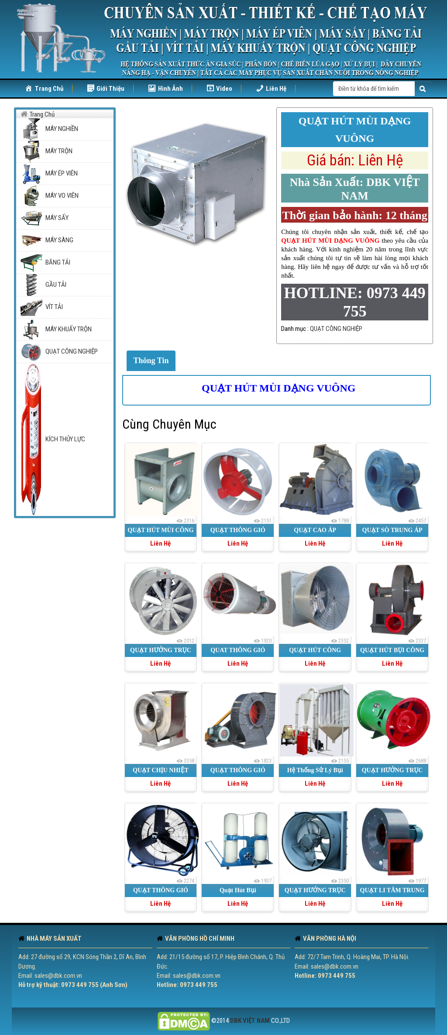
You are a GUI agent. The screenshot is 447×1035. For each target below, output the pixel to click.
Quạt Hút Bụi (238, 890)
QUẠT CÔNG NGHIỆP (336, 329)
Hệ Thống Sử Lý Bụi (315, 770)
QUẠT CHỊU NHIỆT (161, 770)
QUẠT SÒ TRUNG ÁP (392, 530)
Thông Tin (151, 360)
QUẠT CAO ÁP (315, 530)
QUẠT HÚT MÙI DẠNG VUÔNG (279, 388)
